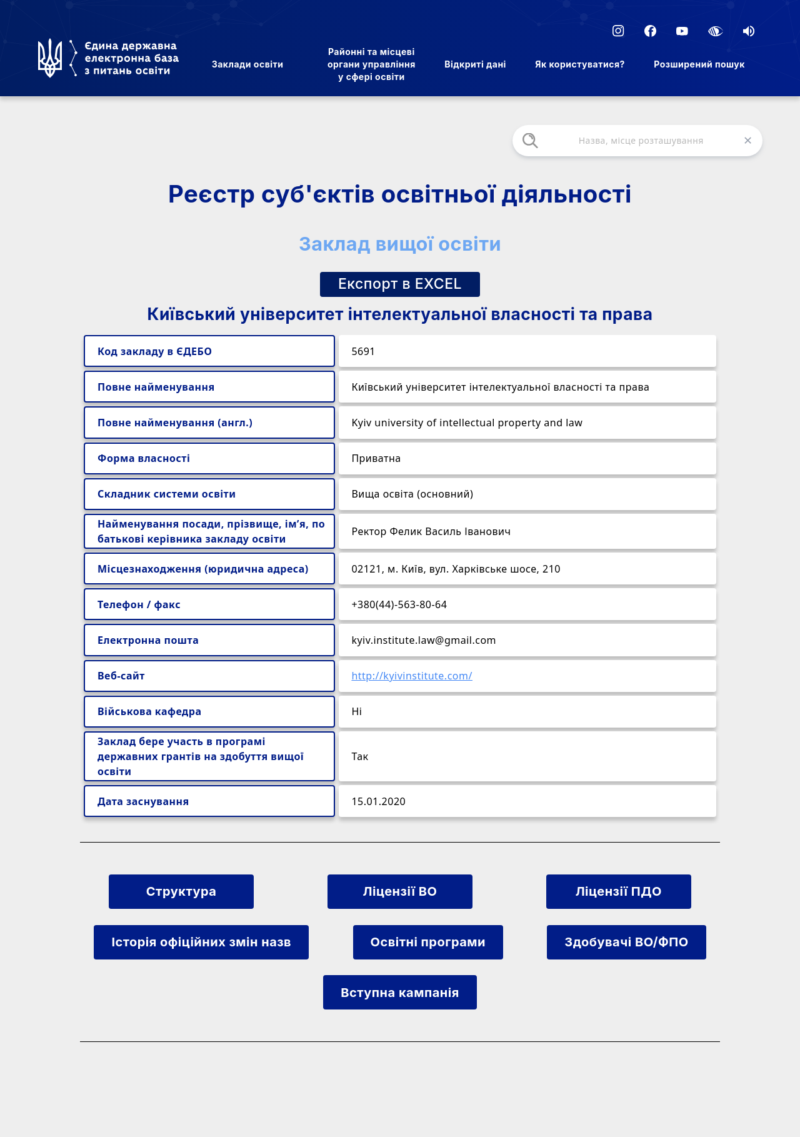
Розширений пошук (699, 64)
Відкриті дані (475, 64)
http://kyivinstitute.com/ (411, 676)
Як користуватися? (580, 64)
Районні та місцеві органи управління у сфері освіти (372, 64)
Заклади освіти (248, 64)
